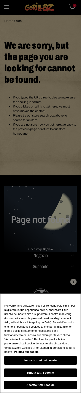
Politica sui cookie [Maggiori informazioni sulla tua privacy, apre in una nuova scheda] (26, 352)
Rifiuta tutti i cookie (40, 373)
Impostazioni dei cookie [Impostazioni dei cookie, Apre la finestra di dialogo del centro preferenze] (40, 360)
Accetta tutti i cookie (41, 385)
